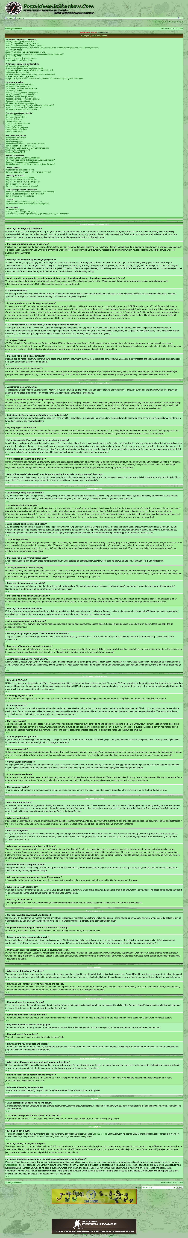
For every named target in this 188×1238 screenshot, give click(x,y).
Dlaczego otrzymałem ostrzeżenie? (19, 101)
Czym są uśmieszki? (13, 119)
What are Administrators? (15, 137)
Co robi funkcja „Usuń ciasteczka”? (19, 60)
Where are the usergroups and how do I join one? (25, 144)
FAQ (180, 18)
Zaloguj (9, 18)
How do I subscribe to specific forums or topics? (24, 194)
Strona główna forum (13, 29)
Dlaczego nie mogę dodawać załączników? (22, 99)
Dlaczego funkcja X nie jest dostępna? (20, 212)
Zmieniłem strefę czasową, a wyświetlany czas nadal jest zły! (29, 70)
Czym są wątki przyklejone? (16, 128)
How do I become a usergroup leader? (20, 146)
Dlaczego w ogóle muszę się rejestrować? (22, 44)
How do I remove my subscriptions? (19, 196)
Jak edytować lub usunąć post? (18, 86)
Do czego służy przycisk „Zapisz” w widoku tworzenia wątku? (29, 105)
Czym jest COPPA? (13, 56)
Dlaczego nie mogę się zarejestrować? (20, 58)
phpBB (84, 1234)
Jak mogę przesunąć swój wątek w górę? (21, 109)
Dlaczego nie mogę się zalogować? (19, 41)
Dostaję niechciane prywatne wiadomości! (22, 162)
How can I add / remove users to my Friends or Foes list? (28, 172)
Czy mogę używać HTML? (16, 117)
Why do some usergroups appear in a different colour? (27, 148)
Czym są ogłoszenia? (14, 125)
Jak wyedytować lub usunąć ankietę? (20, 95)
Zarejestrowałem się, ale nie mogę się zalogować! (25, 52)
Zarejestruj (19, 18)
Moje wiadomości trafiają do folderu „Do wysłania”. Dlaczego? (30, 160)
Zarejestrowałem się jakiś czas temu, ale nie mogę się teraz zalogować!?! (34, 54)
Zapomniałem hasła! (13, 50)
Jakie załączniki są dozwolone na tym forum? (23, 202)
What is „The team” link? (15, 152)
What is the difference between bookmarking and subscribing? (30, 192)
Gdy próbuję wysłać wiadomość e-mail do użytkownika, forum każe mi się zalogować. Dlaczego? (44, 78)
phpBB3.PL (111, 1236)
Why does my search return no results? (21, 180)
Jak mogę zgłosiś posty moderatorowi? (21, 103)
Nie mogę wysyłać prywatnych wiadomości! (22, 158)
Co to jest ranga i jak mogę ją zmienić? (20, 76)
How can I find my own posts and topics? (21, 186)
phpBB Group (100, 1134)
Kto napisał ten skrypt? (14, 209)
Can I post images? (13, 121)
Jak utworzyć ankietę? (14, 90)
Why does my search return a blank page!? (22, 182)
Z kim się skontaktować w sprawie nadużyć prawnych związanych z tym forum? (37, 214)
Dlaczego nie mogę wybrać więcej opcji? (21, 93)
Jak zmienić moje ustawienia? (17, 66)
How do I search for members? (17, 184)
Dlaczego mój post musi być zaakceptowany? (23, 107)
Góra (7, 239)
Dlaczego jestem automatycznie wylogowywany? (25, 46)
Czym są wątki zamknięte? (16, 130)
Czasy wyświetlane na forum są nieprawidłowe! (24, 68)
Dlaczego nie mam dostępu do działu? (20, 97)
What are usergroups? (14, 142)
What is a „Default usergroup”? (17, 150)
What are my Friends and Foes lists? (20, 170)
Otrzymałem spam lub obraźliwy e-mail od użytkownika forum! (30, 164)
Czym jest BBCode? (13, 115)
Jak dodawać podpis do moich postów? (21, 88)
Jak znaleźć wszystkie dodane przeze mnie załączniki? (27, 204)
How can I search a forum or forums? (20, 178)
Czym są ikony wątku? (14, 132)
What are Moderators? (14, 140)
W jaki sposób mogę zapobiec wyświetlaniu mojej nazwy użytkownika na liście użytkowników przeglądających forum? (52, 48)
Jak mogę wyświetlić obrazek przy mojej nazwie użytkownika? (30, 74)
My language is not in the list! (17, 72)
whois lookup (11, 1165)
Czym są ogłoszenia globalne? (17, 123)
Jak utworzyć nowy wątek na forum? (19, 84)
